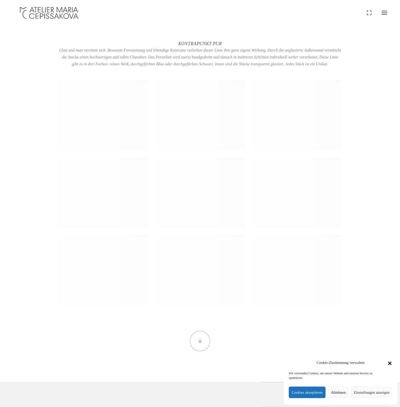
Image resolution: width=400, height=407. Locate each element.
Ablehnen (338, 392)
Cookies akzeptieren (307, 392)
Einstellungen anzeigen (372, 392)
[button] (389, 362)
